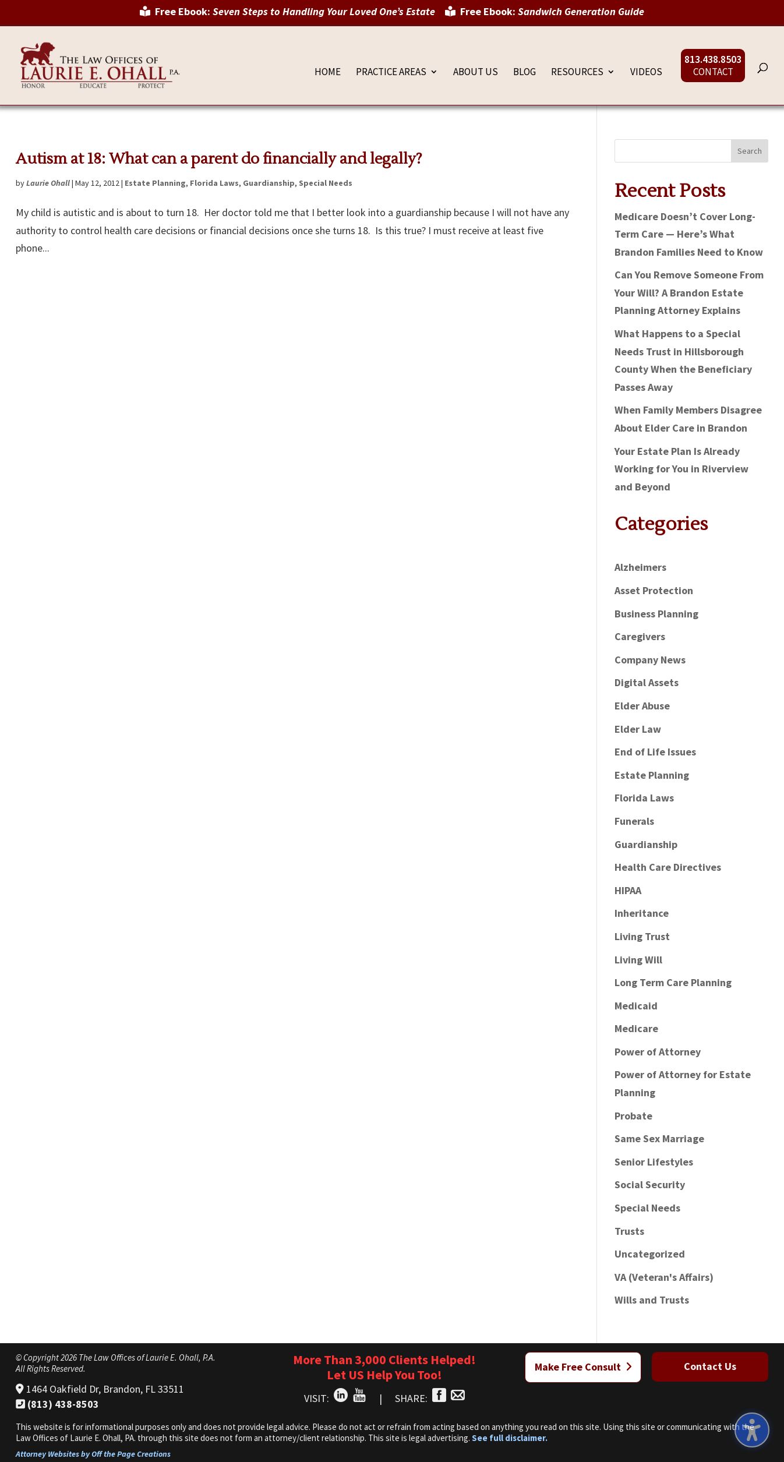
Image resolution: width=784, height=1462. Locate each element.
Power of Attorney (658, 1051)
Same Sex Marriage (659, 1138)
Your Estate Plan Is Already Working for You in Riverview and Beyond (681, 468)
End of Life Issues (655, 751)
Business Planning (656, 613)
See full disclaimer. (510, 1437)
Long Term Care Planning (673, 982)
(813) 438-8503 (57, 1404)
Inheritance (642, 913)
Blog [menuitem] (524, 73)
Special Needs (325, 183)
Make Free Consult (583, 1366)
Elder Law (638, 729)
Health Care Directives (668, 867)
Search (749, 151)
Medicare (636, 1028)
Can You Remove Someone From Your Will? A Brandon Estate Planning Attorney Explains (689, 292)
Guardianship (269, 183)
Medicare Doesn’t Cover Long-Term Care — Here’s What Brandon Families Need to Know (689, 234)
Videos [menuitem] (646, 73)
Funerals (634, 821)
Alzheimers (640, 567)
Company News (650, 659)
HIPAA (628, 890)
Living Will (638, 959)
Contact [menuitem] (713, 73)
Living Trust (642, 936)
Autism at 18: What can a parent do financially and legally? (219, 159)
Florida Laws (214, 183)
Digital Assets (647, 682)
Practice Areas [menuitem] (391, 73)
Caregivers (640, 636)
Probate (633, 1115)
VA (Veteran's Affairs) (664, 1277)
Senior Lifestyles (654, 1161)
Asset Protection (654, 590)
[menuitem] (287, 15)
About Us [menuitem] (475, 73)
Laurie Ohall (48, 183)
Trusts (629, 1231)
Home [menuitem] (328, 73)
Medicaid (636, 1005)
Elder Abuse (642, 705)
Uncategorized (650, 1253)
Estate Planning (155, 183)
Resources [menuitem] (577, 73)
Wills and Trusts (652, 1299)
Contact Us (710, 1366)
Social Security (650, 1184)
